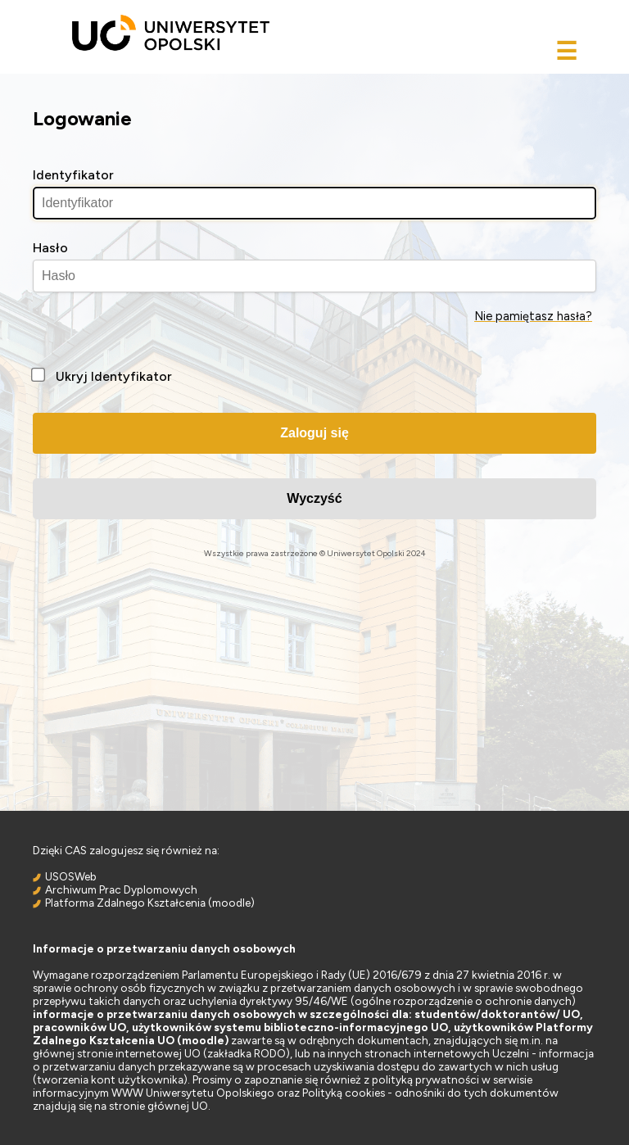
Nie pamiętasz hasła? (533, 316)
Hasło (50, 248)
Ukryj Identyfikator (114, 376)
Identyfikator (73, 175)
